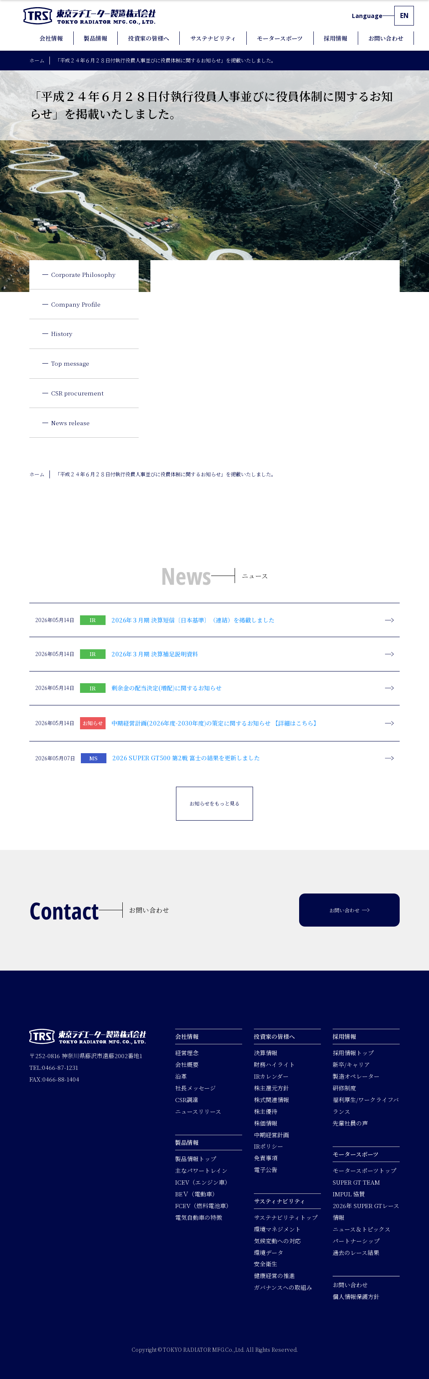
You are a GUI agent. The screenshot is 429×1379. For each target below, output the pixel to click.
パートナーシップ (356, 1241)
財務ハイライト (274, 1064)
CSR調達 (186, 1099)
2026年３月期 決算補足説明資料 (154, 654)
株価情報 (265, 1123)
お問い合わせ (350, 1285)
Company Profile (76, 304)
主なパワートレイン (201, 1170)
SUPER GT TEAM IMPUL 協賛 (356, 1188)
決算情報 (265, 1052)
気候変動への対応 (277, 1241)
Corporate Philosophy (83, 274)
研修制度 (344, 1088)
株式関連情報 (271, 1099)
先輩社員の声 (350, 1123)
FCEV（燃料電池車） (203, 1205)
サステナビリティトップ (286, 1217)
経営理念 (187, 1052)
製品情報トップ (195, 1158)
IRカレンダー (271, 1076)
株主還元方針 (271, 1088)
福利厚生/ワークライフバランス (366, 1105)
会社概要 (187, 1064)
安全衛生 (265, 1264)
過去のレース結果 (356, 1252)
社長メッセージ (195, 1088)
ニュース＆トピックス (361, 1229)
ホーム (36, 60)
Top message (70, 363)
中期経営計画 (271, 1134)
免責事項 (265, 1158)
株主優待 (265, 1111)
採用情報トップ (353, 1052)
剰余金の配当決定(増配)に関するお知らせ (166, 688)
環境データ (268, 1252)
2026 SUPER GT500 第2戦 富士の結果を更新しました (186, 758)
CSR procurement (77, 393)
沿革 (181, 1076)
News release (70, 422)
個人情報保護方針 (356, 1296)
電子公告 (265, 1169)
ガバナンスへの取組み (283, 1287)
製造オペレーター (356, 1076)
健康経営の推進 (274, 1275)
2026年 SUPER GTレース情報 (366, 1211)
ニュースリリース (198, 1111)
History (61, 333)
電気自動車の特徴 (198, 1217)
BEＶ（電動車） (196, 1194)
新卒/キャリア (351, 1064)
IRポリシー (268, 1146)
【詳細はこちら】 (295, 723)
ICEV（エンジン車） (202, 1182)
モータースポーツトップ (364, 1170)
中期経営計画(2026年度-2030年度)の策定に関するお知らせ (191, 723)
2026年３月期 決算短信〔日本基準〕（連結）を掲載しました (192, 620)
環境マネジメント (277, 1229)
